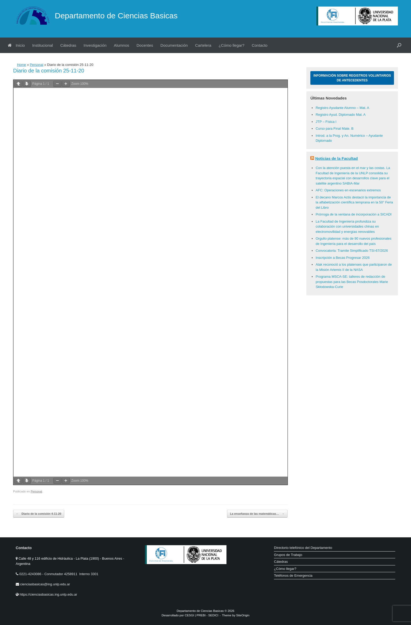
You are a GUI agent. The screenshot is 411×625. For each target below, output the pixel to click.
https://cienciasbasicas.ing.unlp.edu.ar (48, 594)
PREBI (201, 615)
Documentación (174, 45)
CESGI (190, 615)
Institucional (42, 45)
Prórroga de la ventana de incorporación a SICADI (354, 214)
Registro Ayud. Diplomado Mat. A (341, 115)
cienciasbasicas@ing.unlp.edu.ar (45, 584)
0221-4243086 (30, 574)
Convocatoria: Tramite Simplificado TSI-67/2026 (352, 251)
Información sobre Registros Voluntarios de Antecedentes (352, 78)
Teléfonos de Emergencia (293, 575)
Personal (36, 65)
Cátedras (68, 45)
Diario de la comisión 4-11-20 (38, 514)
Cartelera (203, 45)
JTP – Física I (326, 122)
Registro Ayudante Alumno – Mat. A (342, 108)
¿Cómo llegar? (231, 45)
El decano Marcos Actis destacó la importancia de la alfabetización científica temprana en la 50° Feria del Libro (354, 202)
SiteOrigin (243, 615)
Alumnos (121, 45)
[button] (399, 45)
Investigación (95, 45)
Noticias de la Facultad (336, 158)
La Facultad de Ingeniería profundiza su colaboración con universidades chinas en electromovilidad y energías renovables (347, 226)
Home (21, 65)
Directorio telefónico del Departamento (303, 548)
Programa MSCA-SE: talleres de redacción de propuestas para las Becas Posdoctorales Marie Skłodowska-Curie (352, 282)
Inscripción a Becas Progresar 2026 (343, 258)
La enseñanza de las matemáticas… (257, 514)
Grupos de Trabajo (288, 555)
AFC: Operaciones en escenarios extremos (348, 190)
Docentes (145, 45)
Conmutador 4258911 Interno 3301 (71, 574)
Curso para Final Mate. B (335, 128)
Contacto (259, 45)
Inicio (16, 45)
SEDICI (213, 615)
